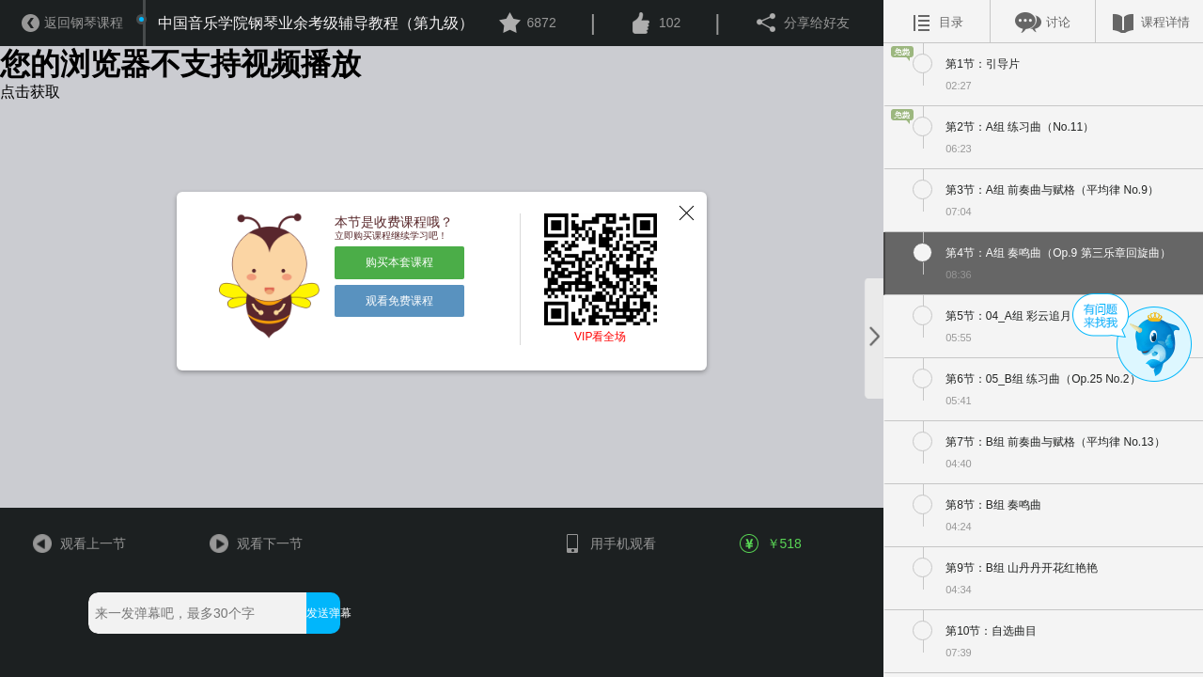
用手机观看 (608, 543)
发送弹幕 (322, 613)
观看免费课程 (399, 300)
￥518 (771, 543)
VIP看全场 (600, 336)
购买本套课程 (399, 262)
